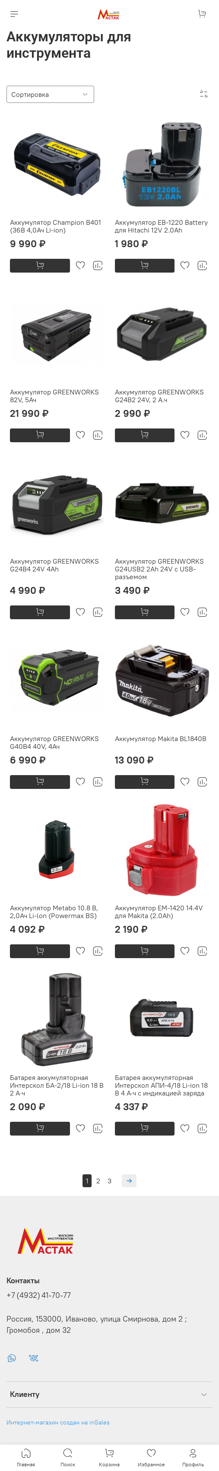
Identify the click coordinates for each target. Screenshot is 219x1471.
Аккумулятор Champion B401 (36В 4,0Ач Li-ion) (55, 226)
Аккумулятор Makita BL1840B (160, 738)
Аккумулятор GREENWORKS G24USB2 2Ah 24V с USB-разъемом (159, 569)
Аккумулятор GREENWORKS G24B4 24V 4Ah (54, 565)
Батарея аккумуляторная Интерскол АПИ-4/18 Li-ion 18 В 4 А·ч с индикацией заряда (161, 1085)
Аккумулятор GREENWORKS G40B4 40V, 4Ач (54, 742)
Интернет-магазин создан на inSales (58, 1422)
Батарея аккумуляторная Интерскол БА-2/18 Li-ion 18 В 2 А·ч (57, 1085)
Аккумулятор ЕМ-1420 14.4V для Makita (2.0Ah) (159, 911)
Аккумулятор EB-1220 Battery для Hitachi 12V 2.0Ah (161, 226)
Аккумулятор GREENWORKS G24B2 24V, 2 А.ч (159, 396)
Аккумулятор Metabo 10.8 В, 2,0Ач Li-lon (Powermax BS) (54, 911)
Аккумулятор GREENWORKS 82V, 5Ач (54, 396)
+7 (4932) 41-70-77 (38, 1295)
